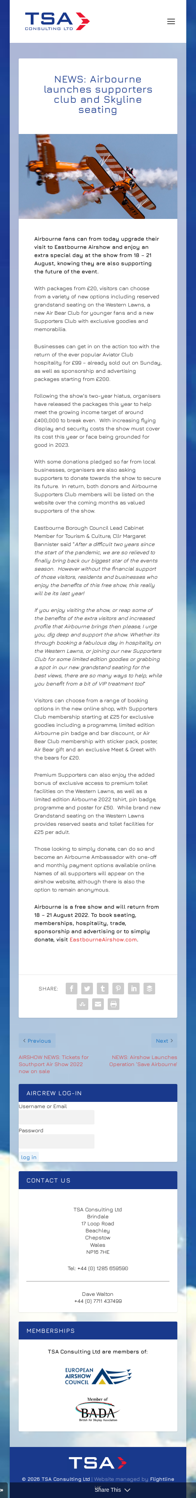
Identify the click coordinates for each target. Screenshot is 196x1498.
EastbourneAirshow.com (103, 939)
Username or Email (43, 1106)
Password (31, 1130)
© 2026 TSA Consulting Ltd (56, 1479)
